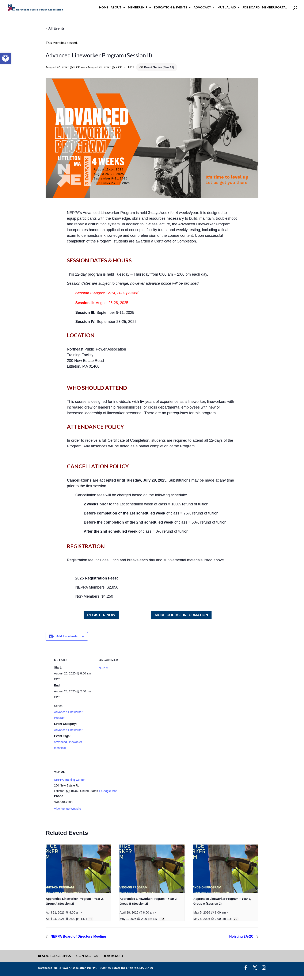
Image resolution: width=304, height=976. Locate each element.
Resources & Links (54, 956)
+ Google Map (108, 791)
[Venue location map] (164, 792)
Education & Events (170, 7)
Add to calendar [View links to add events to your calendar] (67, 636)
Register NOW (101, 615)
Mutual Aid (226, 7)
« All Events (55, 28)
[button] (5, 58)
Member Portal (274, 7)
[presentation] (78, 869)
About (116, 7)
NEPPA (103, 668)
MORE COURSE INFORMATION (181, 615)
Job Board (251, 7)
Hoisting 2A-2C (241, 936)
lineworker (75, 742)
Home (103, 7)
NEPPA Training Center (69, 779)
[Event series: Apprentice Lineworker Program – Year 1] (90, 919)
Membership (137, 7)
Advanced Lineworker (68, 730)
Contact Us (87, 956)
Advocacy (202, 7)
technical (60, 748)
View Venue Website (67, 808)
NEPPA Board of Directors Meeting (78, 936)
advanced (60, 742)
